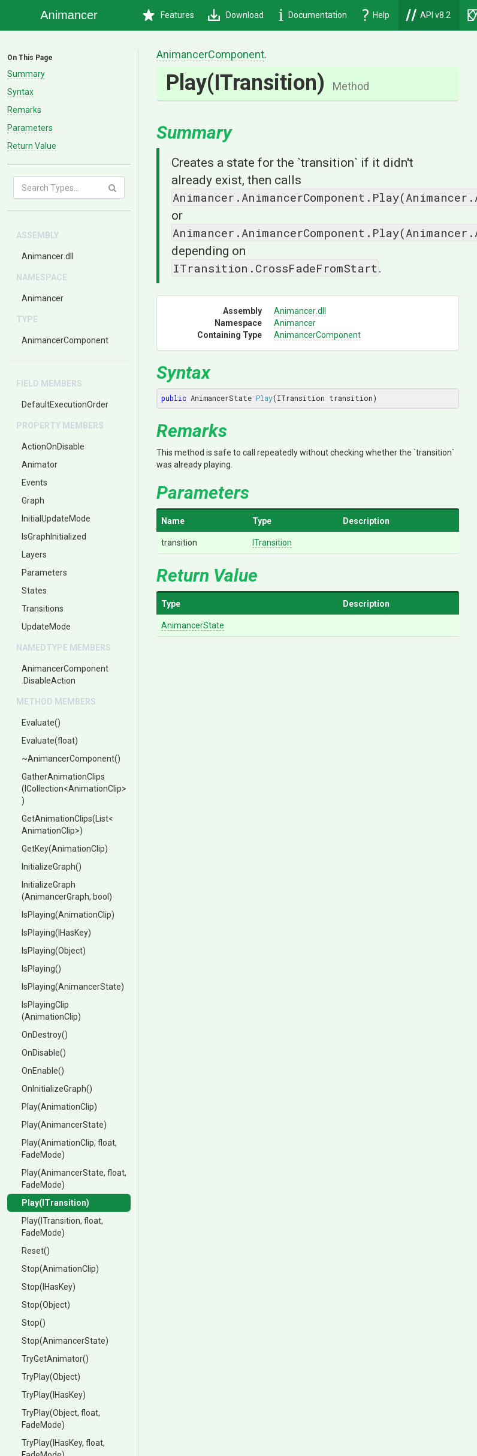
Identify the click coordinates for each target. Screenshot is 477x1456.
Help (376, 15)
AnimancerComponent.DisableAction (65, 674)
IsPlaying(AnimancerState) (73, 986)
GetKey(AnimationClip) (65, 848)
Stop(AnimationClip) (60, 1269)
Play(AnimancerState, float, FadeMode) (74, 1179)
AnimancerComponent (65, 340)
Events (34, 482)
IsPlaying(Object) (54, 950)
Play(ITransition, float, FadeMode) (62, 1227)
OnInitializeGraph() (57, 1089)
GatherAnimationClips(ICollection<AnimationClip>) (74, 788)
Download (236, 15)
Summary (26, 74)
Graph (33, 500)
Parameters (30, 128)
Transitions (43, 608)
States (34, 590)
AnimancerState (192, 625)
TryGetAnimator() (55, 1359)
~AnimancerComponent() (71, 758)
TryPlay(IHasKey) (54, 1395)
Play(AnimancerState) (64, 1125)
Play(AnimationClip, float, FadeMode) (69, 1149)
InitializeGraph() (51, 866)
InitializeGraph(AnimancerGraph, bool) (67, 890)
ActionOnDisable (53, 446)
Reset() (36, 1251)
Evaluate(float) (50, 740)
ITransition (272, 542)
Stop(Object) (46, 1305)
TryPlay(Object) (51, 1377)
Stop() (34, 1323)
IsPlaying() (41, 968)
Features (168, 15)
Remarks (24, 110)
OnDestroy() (45, 1034)
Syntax (20, 92)
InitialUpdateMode (56, 518)
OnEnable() (43, 1070)
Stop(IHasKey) (49, 1287)
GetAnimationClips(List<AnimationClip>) (67, 824)
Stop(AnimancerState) (65, 1341)
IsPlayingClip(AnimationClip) (51, 1010)
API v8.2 (428, 15)
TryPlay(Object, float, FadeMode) (61, 1419)
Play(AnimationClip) (59, 1107)
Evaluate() (41, 722)
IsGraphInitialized (54, 536)
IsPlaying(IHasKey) (56, 932)
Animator (40, 464)
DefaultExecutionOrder (65, 404)
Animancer (43, 298)
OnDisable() (44, 1052)
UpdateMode (46, 626)
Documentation (313, 15)
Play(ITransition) (55, 1203)
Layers (34, 554)
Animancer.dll (48, 256)
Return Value (31, 146)
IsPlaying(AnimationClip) (68, 914)
